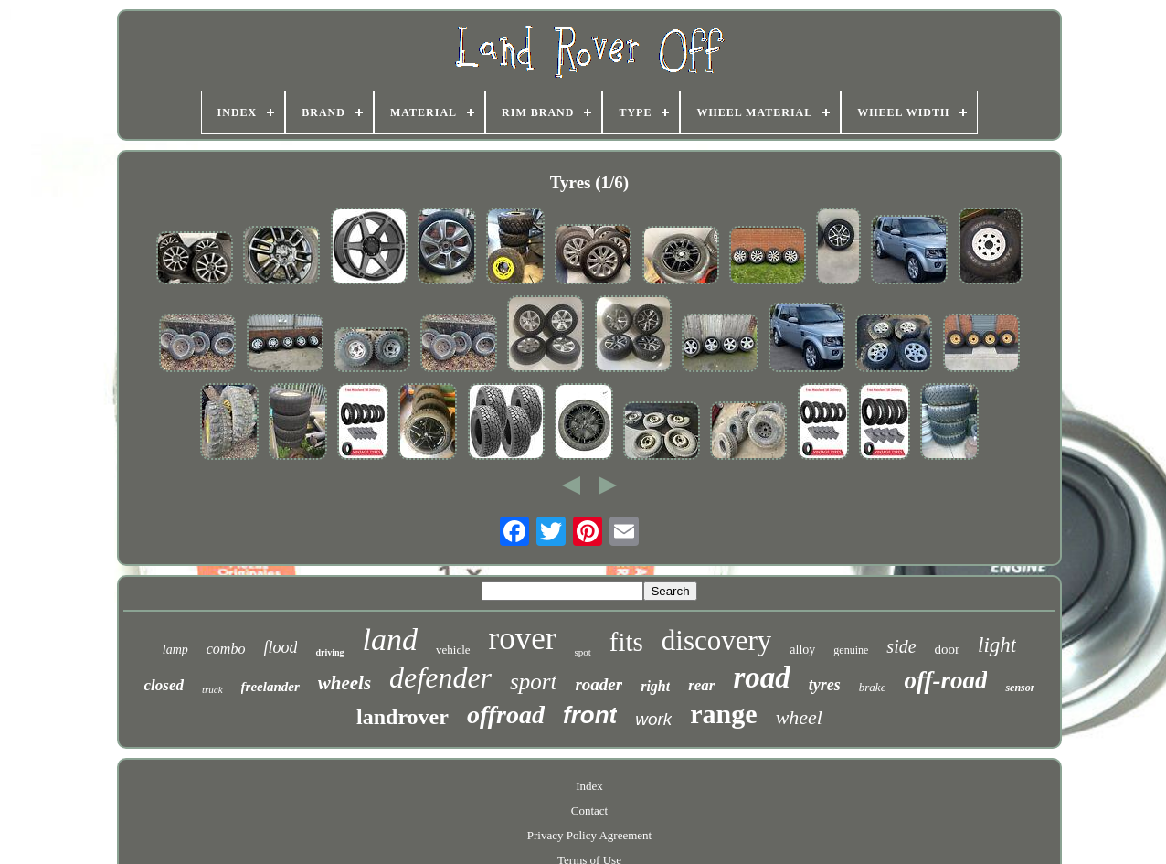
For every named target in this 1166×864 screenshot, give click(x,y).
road (761, 677)
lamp (175, 649)
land (390, 639)
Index (589, 786)
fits (626, 641)
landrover (402, 717)
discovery (717, 640)
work (653, 719)
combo (226, 648)
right (655, 686)
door (947, 649)
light (997, 645)
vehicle (453, 649)
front (590, 715)
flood (280, 647)
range (723, 714)
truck (212, 689)
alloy (802, 649)
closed (164, 685)
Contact (589, 810)
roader (598, 684)
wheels (344, 683)
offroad (506, 714)
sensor (1019, 687)
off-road (945, 680)
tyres (825, 685)
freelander (270, 686)
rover (522, 638)
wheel (799, 717)
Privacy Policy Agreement (589, 835)
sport (533, 681)
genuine (850, 650)
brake (872, 687)
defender (440, 677)
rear (701, 685)
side (901, 646)
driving (329, 652)
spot (582, 651)
